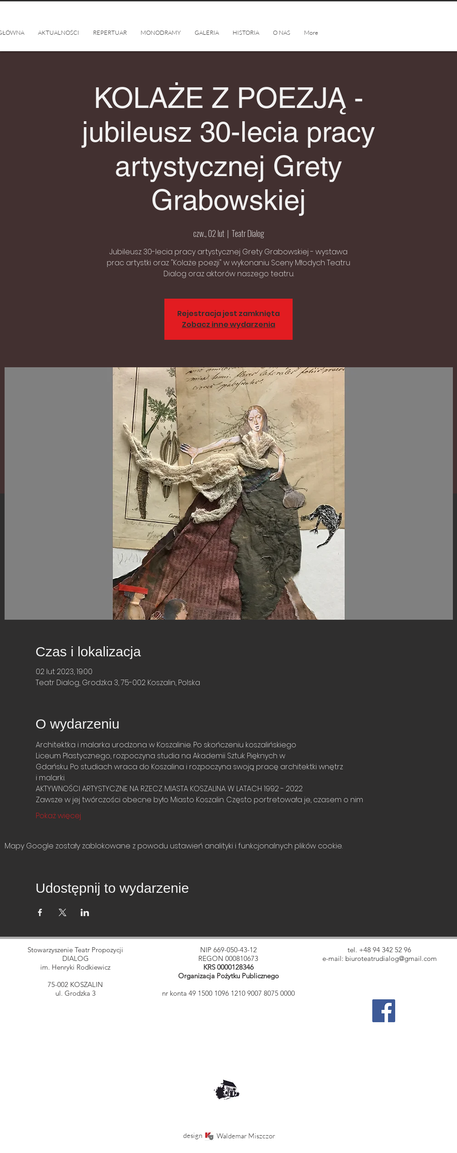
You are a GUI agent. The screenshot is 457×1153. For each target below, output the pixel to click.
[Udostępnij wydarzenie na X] (62, 912)
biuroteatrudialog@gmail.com (391, 958)
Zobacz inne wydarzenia (228, 324)
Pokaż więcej (58, 816)
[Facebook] (383, 1010)
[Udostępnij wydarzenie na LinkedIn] (85, 912)
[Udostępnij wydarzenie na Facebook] (40, 912)
